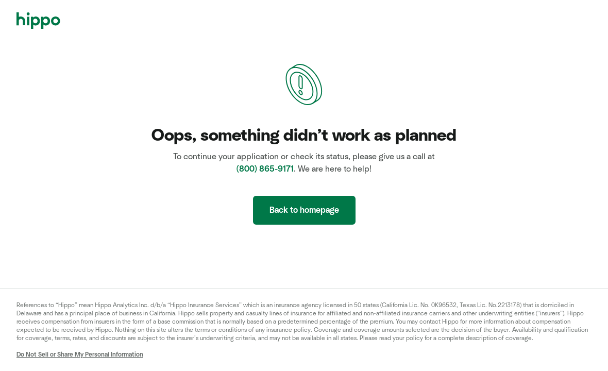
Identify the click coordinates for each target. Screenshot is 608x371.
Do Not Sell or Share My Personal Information (79, 354)
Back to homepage (304, 210)
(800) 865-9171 (265, 169)
